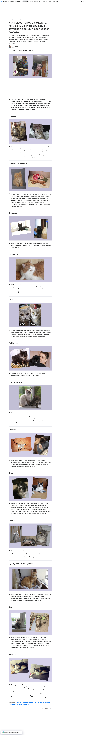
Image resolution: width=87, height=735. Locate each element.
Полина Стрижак (15, 46)
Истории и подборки (18, 19)
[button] (30, 66)
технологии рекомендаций (14, 732)
